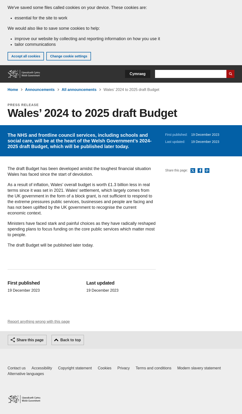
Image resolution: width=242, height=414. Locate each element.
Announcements (40, 90)
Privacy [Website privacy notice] (123, 368)
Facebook (200, 170)
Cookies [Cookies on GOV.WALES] (105, 368)
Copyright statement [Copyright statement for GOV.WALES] (75, 368)
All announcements (79, 90)
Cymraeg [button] (138, 74)
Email (207, 170)
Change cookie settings (68, 56)
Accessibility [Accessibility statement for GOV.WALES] (41, 368)
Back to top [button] (70, 340)
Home (13, 90)
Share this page (30, 340)
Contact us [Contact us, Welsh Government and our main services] (17, 368)
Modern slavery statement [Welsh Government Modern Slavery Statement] (199, 368)
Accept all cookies (25, 56)
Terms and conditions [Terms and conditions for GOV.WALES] (153, 368)
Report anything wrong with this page (39, 322)
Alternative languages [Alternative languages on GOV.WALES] (26, 374)
